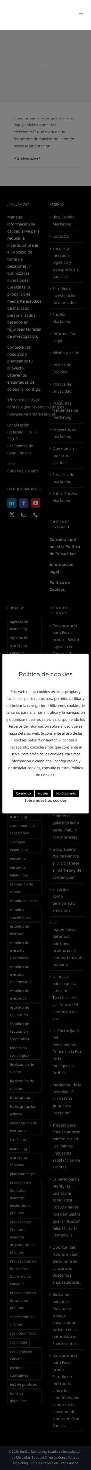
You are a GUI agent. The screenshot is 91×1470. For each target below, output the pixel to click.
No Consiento (66, 793)
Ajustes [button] (43, 793)
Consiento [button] (23, 793)
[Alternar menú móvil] (81, 13)
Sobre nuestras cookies (46, 800)
